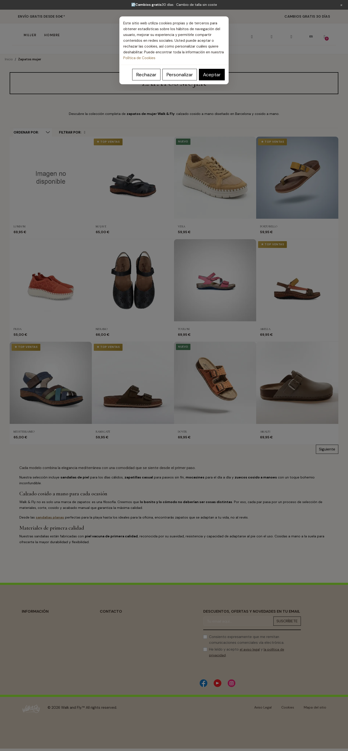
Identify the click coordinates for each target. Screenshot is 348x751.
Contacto (107, 656)
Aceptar (212, 74)
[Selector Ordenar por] (32, 132)
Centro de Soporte (115, 641)
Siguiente (327, 449)
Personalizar (180, 74)
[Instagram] (231, 683)
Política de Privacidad (39, 626)
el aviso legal (250, 649)
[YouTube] (217, 683)
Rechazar (146, 74)
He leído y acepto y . (246, 652)
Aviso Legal (30, 619)
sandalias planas (50, 517)
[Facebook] (203, 683)
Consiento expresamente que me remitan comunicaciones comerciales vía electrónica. (246, 639)
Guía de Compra (113, 648)
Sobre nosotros (34, 656)
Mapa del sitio (315, 707)
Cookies (287, 707)
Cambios (29, 648)
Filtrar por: (72, 132)
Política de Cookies (139, 58)
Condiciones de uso (37, 641)
